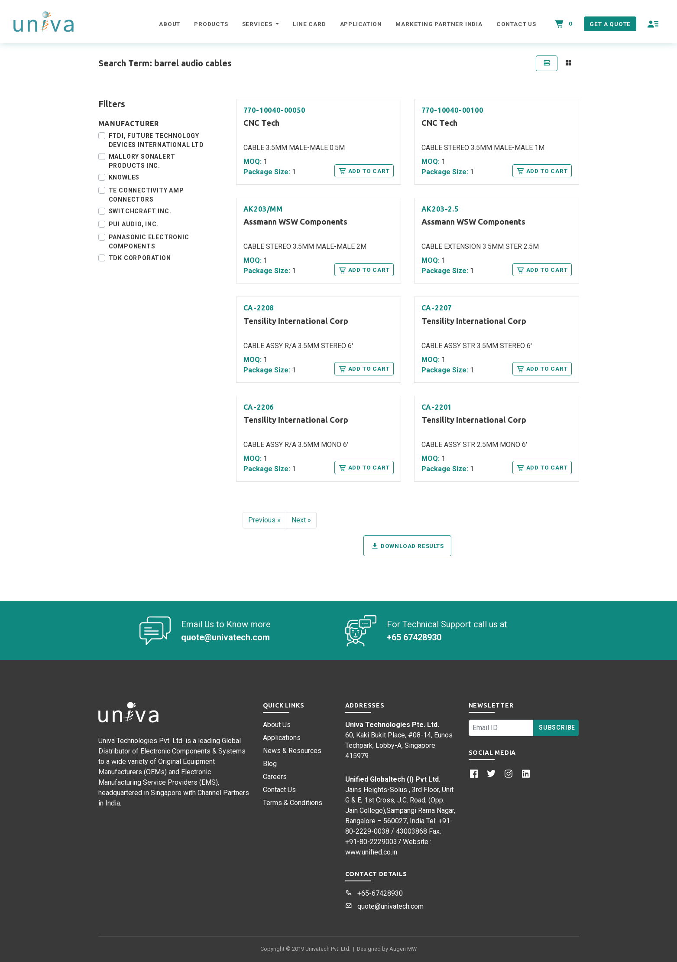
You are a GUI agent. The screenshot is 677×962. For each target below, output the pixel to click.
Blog (270, 764)
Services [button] (258, 23)
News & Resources (292, 751)
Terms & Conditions (292, 803)
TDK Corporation (140, 257)
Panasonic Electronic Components (149, 242)
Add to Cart (363, 171)
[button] (653, 24)
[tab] (546, 63)
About (169, 23)
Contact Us (516, 23)
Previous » (264, 520)
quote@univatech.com (384, 906)
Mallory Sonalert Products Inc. (142, 161)
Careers (275, 777)
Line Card (309, 23)
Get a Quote (610, 23)
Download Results (407, 546)
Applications (282, 738)
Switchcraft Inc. (140, 211)
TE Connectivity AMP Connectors (146, 195)
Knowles (124, 177)
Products (211, 23)
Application (361, 23)
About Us (277, 725)
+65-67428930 (374, 893)
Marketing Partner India (438, 23)
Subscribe (557, 727)
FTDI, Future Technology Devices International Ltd (156, 140)
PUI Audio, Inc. (134, 224)
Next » (301, 520)
